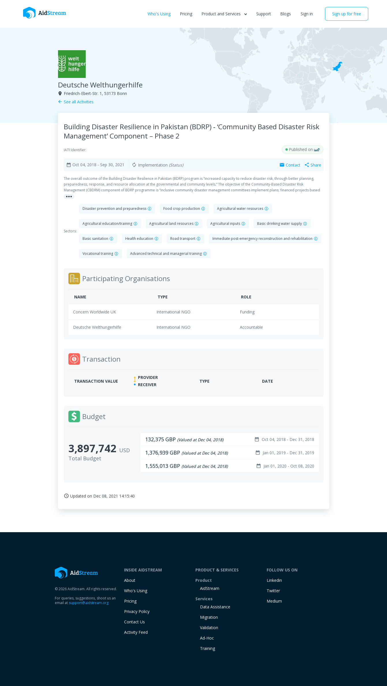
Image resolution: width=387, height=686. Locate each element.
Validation (209, 627)
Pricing (186, 13)
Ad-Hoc (207, 638)
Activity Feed (136, 632)
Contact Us (134, 622)
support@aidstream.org (89, 602)
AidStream (209, 588)
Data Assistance (215, 607)
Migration (209, 617)
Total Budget (84, 458)
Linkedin (274, 580)
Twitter (273, 590)
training (207, 648)
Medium (274, 601)
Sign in (307, 13)
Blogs (285, 13)
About (129, 580)
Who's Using (159, 13)
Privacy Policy (136, 611)
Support (263, 13)
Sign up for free (346, 13)
